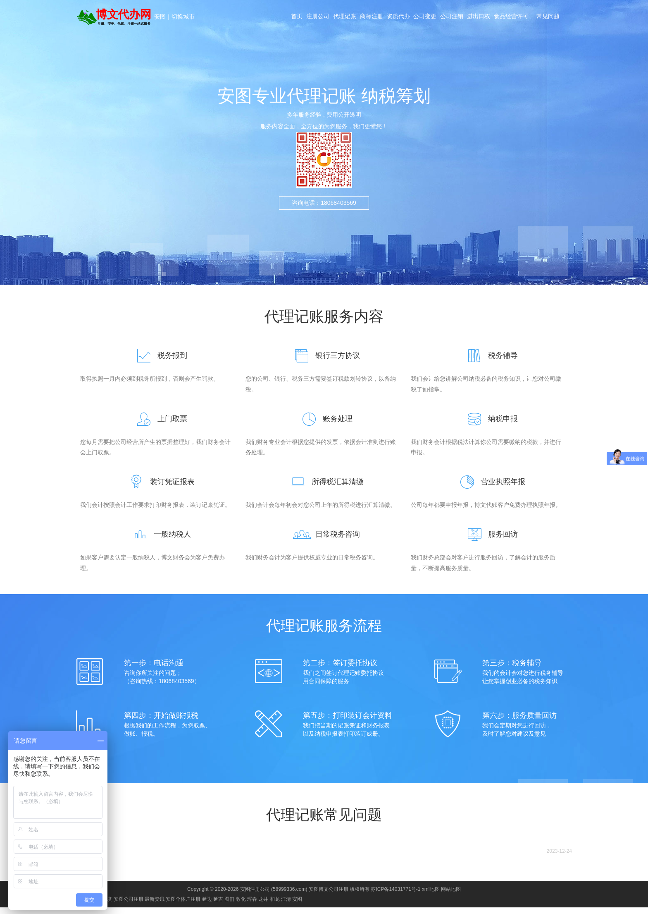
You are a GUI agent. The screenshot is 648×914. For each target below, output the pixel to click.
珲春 (252, 906)
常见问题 (557, 17)
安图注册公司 (255, 896)
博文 (62, 858)
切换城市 (183, 16)
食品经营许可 (522, 17)
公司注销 (459, 17)
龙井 (263, 906)
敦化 (241, 906)
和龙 (275, 906)
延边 (207, 906)
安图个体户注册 (183, 906)
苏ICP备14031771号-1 (395, 896)
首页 (291, 17)
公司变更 (430, 17)
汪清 (286, 906)
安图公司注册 (128, 906)
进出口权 (488, 17)
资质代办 (401, 17)
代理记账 (343, 17)
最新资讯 (154, 906)
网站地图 (451, 896)
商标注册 (372, 17)
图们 (229, 906)
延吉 (218, 906)
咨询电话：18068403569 (324, 202)
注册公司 (314, 17)
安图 (160, 16)
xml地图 (431, 896)
